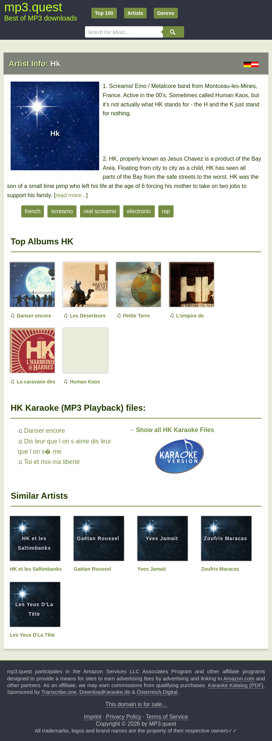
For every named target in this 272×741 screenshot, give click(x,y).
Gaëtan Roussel (98, 538)
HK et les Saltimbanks (36, 569)
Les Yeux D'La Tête (32, 635)
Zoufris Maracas (225, 538)
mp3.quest (33, 7)
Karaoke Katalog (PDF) (235, 685)
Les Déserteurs (88, 316)
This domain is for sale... (135, 704)
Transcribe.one (58, 692)
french (32, 211)
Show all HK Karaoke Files (175, 429)
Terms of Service (167, 717)
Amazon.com (239, 678)
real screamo (100, 211)
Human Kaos (85, 382)
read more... (71, 195)
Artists (135, 13)
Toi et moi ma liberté (52, 461)
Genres (165, 13)
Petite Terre (136, 316)
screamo (62, 211)
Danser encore (34, 316)
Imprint (92, 717)
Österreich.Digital (157, 692)
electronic (139, 211)
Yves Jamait (162, 538)
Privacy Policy (123, 717)
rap (166, 211)
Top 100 (104, 13)
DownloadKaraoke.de (104, 692)
